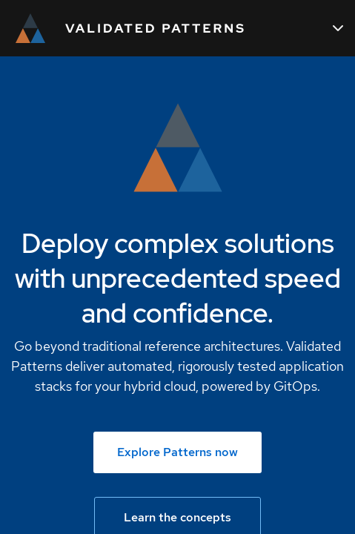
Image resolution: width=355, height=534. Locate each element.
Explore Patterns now (177, 452)
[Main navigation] (338, 28)
